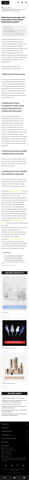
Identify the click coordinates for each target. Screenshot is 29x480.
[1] (21, 190)
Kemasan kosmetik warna (9, 438)
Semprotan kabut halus (9, 348)
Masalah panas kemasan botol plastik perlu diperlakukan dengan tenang (14, 414)
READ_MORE (5, 316)
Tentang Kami (5, 424)
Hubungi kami (5, 445)
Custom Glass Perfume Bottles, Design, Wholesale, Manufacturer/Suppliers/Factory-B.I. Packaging (14, 256)
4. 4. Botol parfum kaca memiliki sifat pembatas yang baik (13, 34)
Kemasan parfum (6, 435)
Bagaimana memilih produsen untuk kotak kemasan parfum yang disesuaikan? (14, 401)
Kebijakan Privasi (17, 472)
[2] (6, 222)
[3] (23, 239)
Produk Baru (5, 427)
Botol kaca (5, 312)
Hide (11, 27)
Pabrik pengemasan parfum (15, 239)
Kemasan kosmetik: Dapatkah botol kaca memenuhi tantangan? (14, 407)
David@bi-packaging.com (9, 450)
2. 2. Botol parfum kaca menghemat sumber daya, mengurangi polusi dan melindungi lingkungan (14, 31)
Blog (10, 8)
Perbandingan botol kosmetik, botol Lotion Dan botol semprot (14, 410)
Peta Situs (10, 472)
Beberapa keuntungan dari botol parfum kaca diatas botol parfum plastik (14, 10)
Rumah (5, 8)
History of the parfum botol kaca (11, 265)
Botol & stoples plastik (8, 383)
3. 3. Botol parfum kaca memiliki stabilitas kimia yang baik (13, 33)
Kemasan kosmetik (7, 431)
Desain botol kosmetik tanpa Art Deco (13, 398)
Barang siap (5, 442)
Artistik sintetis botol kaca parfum (11, 404)
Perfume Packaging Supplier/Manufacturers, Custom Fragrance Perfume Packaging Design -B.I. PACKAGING (14, 261)
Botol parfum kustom (15, 191)
